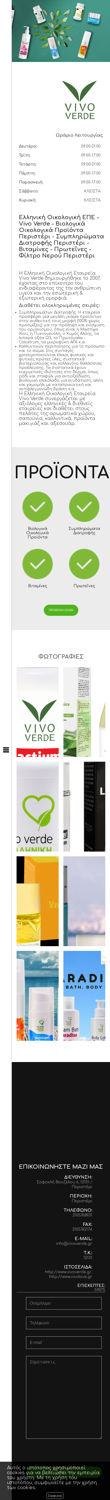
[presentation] (64, 1455)
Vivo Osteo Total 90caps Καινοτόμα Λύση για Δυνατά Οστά (38, 807)
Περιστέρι (82, 1201)
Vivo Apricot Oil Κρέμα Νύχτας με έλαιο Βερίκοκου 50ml (38, 901)
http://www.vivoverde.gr (68, 1272)
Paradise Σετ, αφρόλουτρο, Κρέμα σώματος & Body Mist (84, 996)
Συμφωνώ (55, 1495)
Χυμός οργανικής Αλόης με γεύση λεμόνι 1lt (84, 712)
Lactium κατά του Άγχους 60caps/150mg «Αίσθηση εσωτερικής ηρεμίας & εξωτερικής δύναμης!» (38, 712)
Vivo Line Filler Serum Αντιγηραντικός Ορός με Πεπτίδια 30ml (84, 807)
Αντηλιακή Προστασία (38, 996)
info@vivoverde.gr (74, 1244)
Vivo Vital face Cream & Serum (84, 901)
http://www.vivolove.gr (70, 1277)
